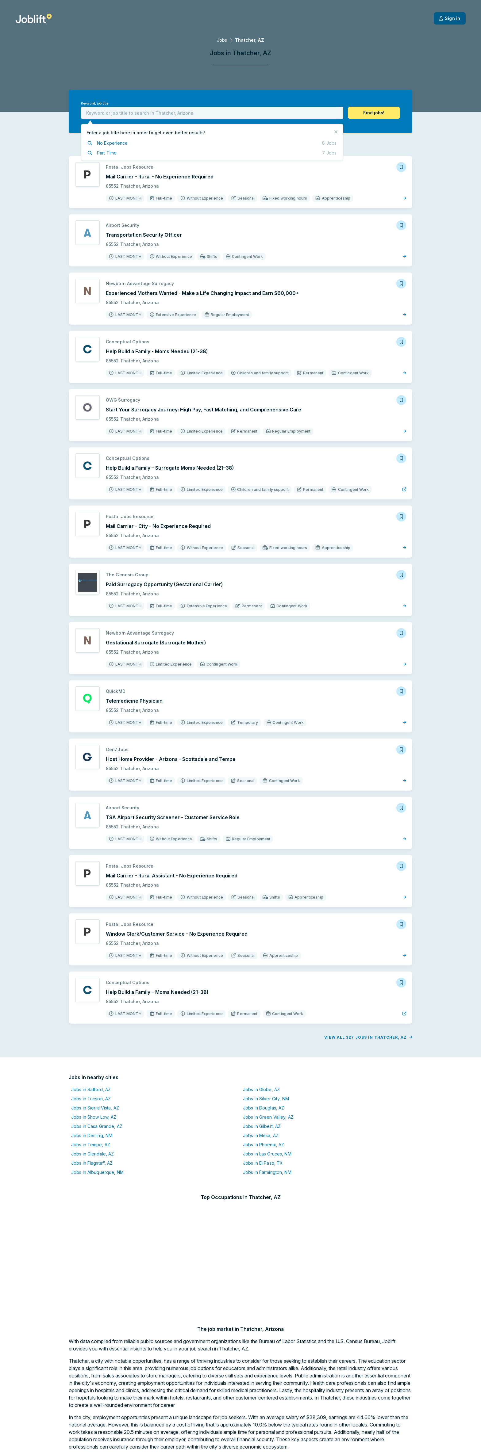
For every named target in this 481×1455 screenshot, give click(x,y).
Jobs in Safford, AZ (91, 1089)
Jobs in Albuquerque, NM (97, 1172)
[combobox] (212, 113)
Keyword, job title (94, 103)
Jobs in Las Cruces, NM (267, 1153)
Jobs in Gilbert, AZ (262, 1126)
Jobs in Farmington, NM (267, 1172)
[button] (374, 113)
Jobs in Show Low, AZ (93, 1117)
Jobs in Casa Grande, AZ (96, 1126)
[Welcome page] (33, 18)
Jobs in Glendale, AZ (92, 1153)
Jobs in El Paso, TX (263, 1163)
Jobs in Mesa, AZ (261, 1135)
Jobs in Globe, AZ (261, 1089)
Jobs (222, 40)
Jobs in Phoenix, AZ (263, 1144)
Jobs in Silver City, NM (266, 1098)
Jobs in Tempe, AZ (90, 1144)
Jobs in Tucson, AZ (91, 1098)
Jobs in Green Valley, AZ (268, 1117)
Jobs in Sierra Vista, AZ (95, 1107)
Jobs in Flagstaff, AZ (92, 1163)
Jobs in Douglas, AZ (263, 1107)
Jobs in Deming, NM (91, 1135)
